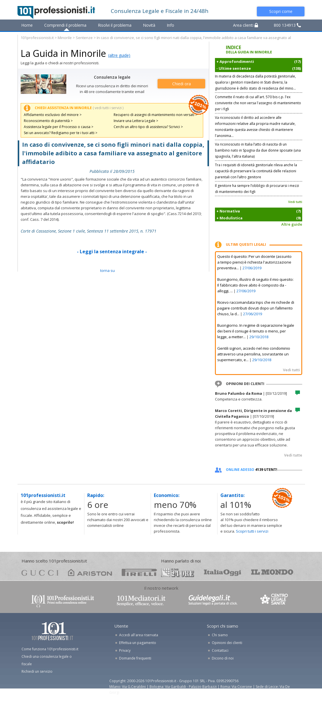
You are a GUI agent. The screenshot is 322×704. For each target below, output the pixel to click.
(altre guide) (119, 55)
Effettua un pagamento (137, 642)
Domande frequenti (135, 658)
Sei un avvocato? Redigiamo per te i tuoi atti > (60, 132)
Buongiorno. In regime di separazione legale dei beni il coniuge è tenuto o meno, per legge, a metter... (255, 331)
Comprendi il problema (65, 25)
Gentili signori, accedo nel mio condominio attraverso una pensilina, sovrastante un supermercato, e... (253, 354)
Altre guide (291, 224)
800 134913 (287, 25)
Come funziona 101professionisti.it (50, 649)
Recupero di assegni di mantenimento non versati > (155, 114)
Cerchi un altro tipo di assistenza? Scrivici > (148, 126)
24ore (177, 572)
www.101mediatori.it (141, 600)
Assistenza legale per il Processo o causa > (58, 126)
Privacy (125, 650)
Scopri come (280, 11)
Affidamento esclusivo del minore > (53, 114)
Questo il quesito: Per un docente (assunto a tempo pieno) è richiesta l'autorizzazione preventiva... (254, 262)
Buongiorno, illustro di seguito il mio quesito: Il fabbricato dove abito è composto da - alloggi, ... (255, 285)
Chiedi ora (181, 83)
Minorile (65, 37)
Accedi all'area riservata (138, 635)
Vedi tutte (293, 455)
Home (27, 25)
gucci (40, 572)
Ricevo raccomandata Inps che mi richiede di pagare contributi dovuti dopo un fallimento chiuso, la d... (255, 308)
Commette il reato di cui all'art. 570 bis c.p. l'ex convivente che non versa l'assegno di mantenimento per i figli (258, 102)
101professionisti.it (37, 37)
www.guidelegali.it (213, 600)
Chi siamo (220, 635)
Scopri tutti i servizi (252, 531)
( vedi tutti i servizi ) (108, 107)
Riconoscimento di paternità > (48, 120)
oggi (222, 572)
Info (170, 25)
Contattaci (220, 650)
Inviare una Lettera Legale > (136, 120)
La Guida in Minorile (63, 53)
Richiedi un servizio (37, 671)
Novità (149, 25)
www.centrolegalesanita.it (274, 600)
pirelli (139, 572)
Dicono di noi (223, 658)
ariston (90, 572)
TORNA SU (107, 270)
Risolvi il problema (114, 25)
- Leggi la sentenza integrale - (112, 251)
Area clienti (245, 25)
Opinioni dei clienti (227, 642)
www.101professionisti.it (62, 600)
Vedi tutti (295, 202)
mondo (272, 572)
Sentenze (84, 37)
